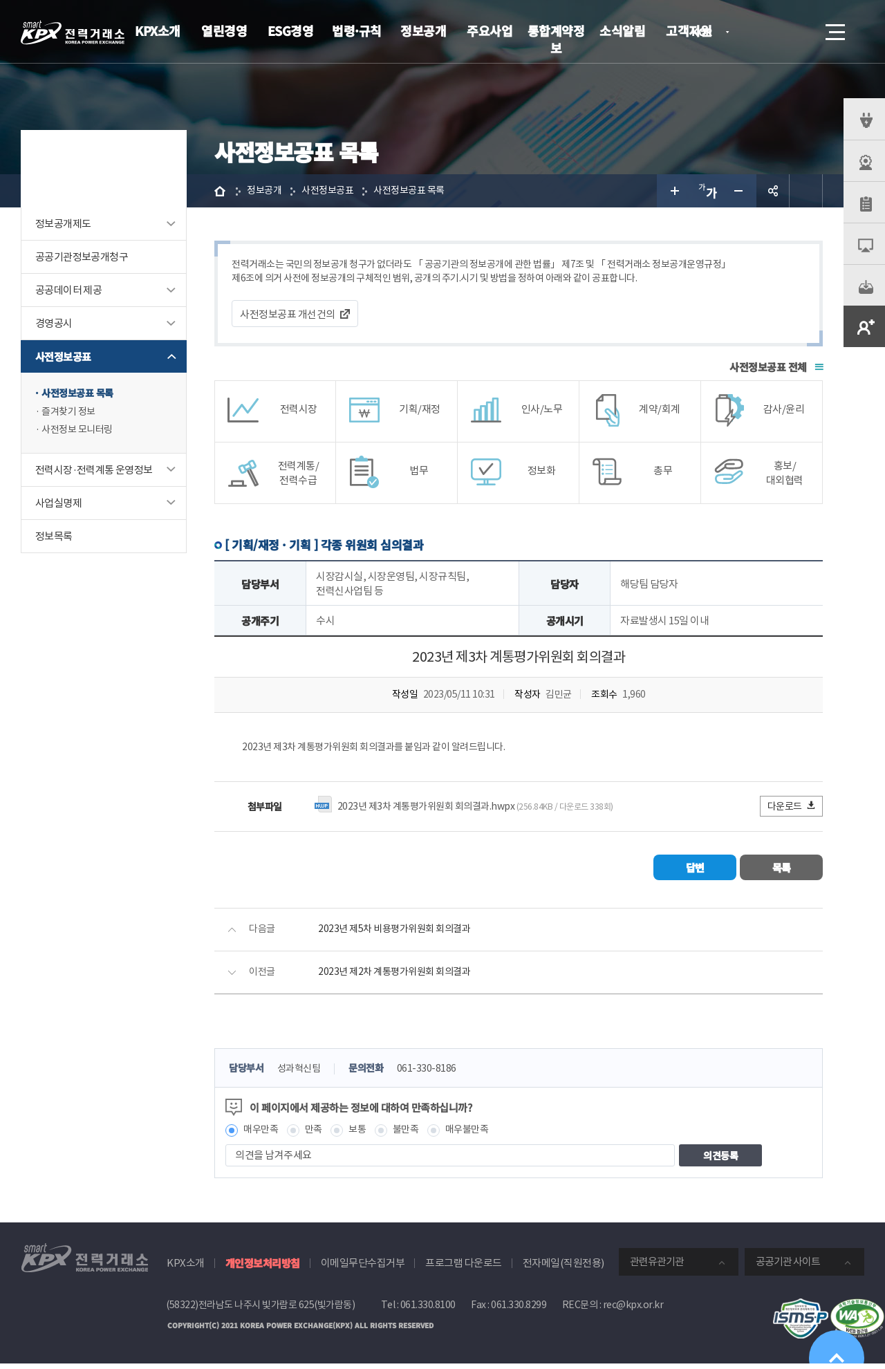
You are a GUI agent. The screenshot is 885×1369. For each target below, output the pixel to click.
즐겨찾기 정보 (70, 413)
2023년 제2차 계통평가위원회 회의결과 (399, 976)
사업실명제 (58, 505)
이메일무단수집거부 (363, 1269)
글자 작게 (739, 190)
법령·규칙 (357, 30)
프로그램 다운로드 (463, 1269)
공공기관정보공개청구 (81, 256)
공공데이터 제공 (68, 290)
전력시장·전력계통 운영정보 (94, 472)
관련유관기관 (657, 1267)
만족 (317, 1135)
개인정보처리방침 (262, 1269)
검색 (796, 32)
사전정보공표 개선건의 (287, 316)
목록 (781, 871)
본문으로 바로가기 (0, 0)
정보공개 (423, 30)
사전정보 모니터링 (79, 432)
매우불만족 (476, 1135)
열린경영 (224, 30)
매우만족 (262, 1135)
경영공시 (54, 323)
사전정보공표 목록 (80, 394)
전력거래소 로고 (72, 32)
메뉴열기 (834, 28)
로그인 (757, 32)
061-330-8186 (435, 1073)
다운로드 (792, 810)
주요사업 (489, 30)
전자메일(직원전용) (563, 1269)
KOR (705, 32)
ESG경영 (291, 30)
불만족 (412, 1135)
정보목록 (54, 539)
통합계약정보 (556, 39)
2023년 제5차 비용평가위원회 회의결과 (399, 933)
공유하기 (773, 190)
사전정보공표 (63, 356)
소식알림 (622, 30)
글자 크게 (673, 190)
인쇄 (806, 190)
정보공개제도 (63, 223)
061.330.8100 (428, 1311)
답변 (695, 871)
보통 (362, 1135)
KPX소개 (157, 30)
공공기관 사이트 (788, 1267)
